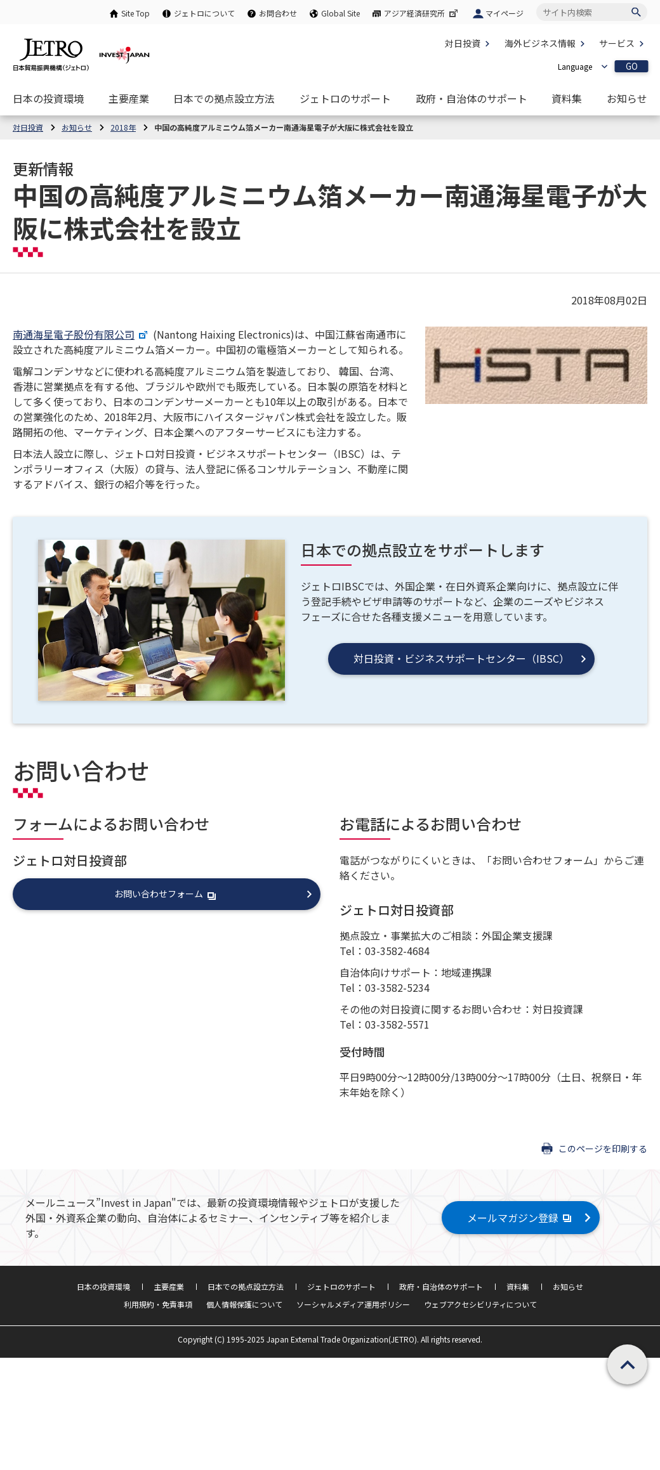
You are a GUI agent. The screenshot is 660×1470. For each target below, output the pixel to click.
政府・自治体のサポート (441, 1286)
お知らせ (568, 1286)
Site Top (135, 13)
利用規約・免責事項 (158, 1304)
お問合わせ (278, 13)
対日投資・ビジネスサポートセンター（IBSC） (461, 658)
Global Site (340, 13)
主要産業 (169, 1286)
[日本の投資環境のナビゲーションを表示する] (48, 98)
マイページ (504, 13)
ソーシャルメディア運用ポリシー (353, 1304)
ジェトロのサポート (341, 1286)
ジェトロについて (204, 13)
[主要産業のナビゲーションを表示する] (128, 98)
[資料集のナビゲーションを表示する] (566, 98)
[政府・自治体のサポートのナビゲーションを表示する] (471, 98)
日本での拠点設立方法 (246, 1286)
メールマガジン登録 (520, 1217)
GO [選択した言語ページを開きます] (632, 66)
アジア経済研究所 (422, 13)
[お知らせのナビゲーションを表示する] (627, 98)
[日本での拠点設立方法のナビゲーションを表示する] (224, 98)
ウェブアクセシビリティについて (480, 1304)
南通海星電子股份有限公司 (80, 334)
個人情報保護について (244, 1304)
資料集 (517, 1286)
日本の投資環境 (103, 1286)
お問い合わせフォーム (165, 893)
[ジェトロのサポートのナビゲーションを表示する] (345, 98)
